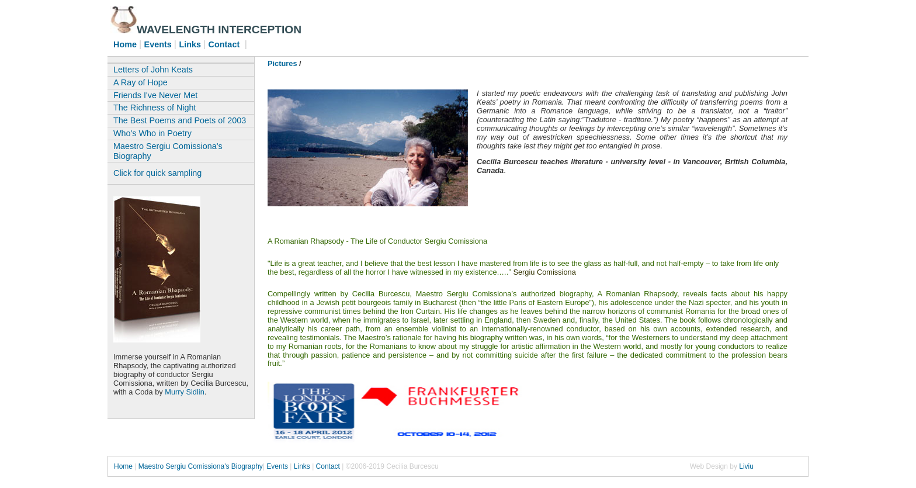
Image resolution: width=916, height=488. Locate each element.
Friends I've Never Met (155, 95)
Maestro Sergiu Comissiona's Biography (168, 151)
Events (278, 466)
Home (124, 466)
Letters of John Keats (153, 69)
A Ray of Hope (140, 82)
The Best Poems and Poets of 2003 (179, 120)
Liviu (746, 466)
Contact (328, 466)
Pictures (282, 63)
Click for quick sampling (157, 173)
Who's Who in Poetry (152, 133)
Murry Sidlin (184, 391)
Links (302, 466)
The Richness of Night (154, 107)
